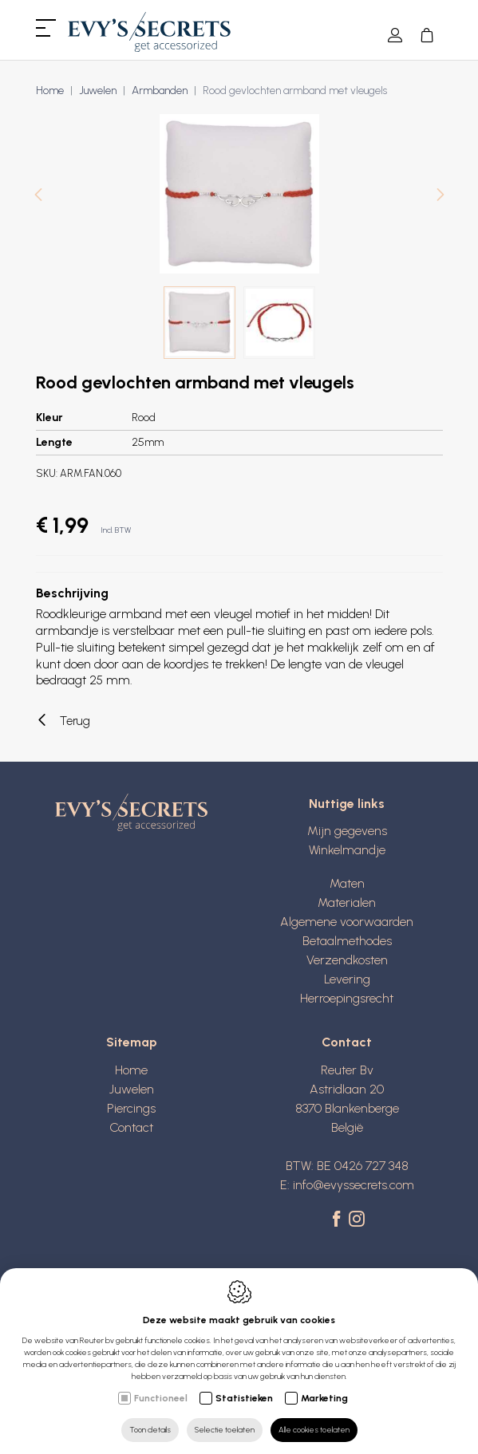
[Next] (440, 196)
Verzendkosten (347, 959)
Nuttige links (347, 803)
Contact (131, 1127)
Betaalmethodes (347, 940)
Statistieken (244, 1398)
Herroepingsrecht (346, 998)
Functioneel (161, 1398)
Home (50, 90)
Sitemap (131, 1042)
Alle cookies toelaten (314, 1429)
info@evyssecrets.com (353, 1184)
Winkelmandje (347, 849)
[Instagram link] (357, 1220)
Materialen (347, 902)
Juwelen (98, 90)
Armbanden (160, 90)
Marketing (324, 1398)
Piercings (131, 1108)
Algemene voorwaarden (346, 921)
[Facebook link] (339, 1220)
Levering (347, 979)
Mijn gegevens (347, 830)
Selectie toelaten (225, 1429)
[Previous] (38, 196)
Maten (347, 883)
